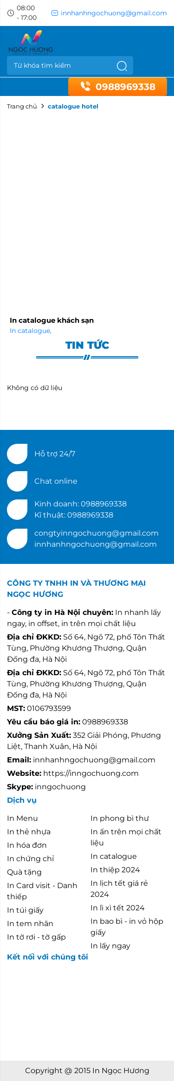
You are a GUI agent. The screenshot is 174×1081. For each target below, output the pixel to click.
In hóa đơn (27, 845)
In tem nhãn (30, 923)
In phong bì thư (119, 818)
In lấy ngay (110, 945)
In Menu (22, 818)
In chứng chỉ (30, 858)
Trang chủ (22, 106)
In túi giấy (25, 910)
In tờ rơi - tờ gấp (36, 937)
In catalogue (31, 330)
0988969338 (117, 86)
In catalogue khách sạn (52, 320)
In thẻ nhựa (29, 831)
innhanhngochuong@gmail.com (109, 13)
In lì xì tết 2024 (117, 907)
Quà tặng (24, 872)
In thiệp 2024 (115, 869)
